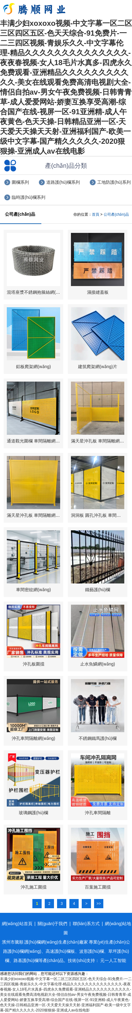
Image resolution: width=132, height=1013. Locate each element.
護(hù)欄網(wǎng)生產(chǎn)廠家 (56, 942)
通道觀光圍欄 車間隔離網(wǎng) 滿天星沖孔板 (51, 440)
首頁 (95, 214)
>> (99, 903)
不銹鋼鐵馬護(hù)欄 (98, 738)
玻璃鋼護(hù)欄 (33, 812)
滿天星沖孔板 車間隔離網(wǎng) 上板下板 (47, 515)
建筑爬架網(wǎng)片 (97, 366)
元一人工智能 (113, 960)
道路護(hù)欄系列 (63, 182)
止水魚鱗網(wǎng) (97, 664)
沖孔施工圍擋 (34, 887)
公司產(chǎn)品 (116, 214)
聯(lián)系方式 (86, 923)
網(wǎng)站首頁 (17, 923)
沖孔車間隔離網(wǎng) (33, 738)
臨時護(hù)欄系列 (28, 197)
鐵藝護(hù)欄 (97, 589)
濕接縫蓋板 (98, 292)
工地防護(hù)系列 (114, 182)
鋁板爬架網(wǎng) (33, 366)
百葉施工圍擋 (98, 887)
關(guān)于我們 (52, 923)
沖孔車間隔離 (98, 812)
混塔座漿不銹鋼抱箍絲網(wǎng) (37, 292)
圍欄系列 (20, 182)
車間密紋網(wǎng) (33, 589)
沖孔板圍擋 (33, 664)
